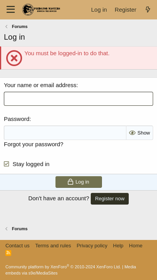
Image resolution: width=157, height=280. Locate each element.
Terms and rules (53, 245)
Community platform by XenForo (63, 266)
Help (118, 245)
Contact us (17, 245)
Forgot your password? (33, 144)
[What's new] (147, 9)
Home (136, 245)
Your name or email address (40, 85)
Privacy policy (92, 245)
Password (16, 119)
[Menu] (11, 9)
